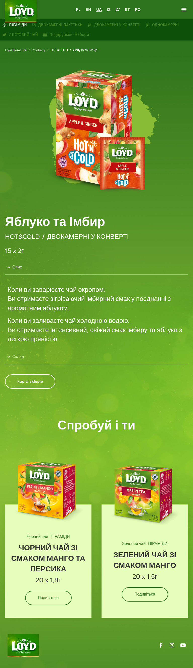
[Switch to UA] (99, 9)
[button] (184, 9)
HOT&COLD (59, 50)
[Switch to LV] (117, 9)
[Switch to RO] (137, 9)
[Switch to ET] (127, 9)
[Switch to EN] (88, 9)
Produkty (38, 50)
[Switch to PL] (78, 9)
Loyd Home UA (16, 50)
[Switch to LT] (108, 9)
